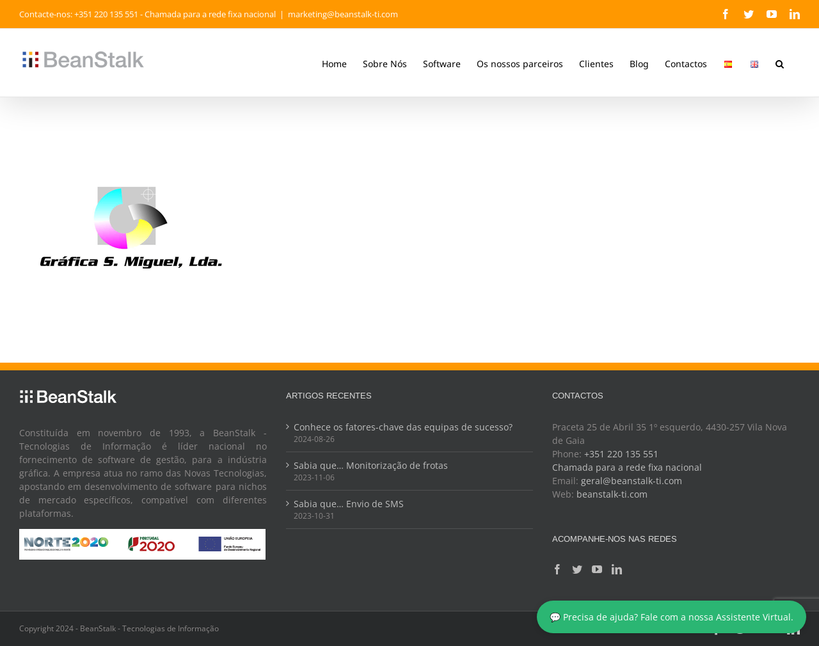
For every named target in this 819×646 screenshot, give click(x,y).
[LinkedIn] (617, 569)
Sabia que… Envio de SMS (349, 504)
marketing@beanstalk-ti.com (343, 14)
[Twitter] (577, 569)
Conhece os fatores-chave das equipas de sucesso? (403, 427)
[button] (779, 63)
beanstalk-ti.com (612, 494)
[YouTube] (597, 569)
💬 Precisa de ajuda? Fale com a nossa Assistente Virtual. (671, 617)
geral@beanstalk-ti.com (631, 481)
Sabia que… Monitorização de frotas (371, 465)
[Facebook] (557, 569)
